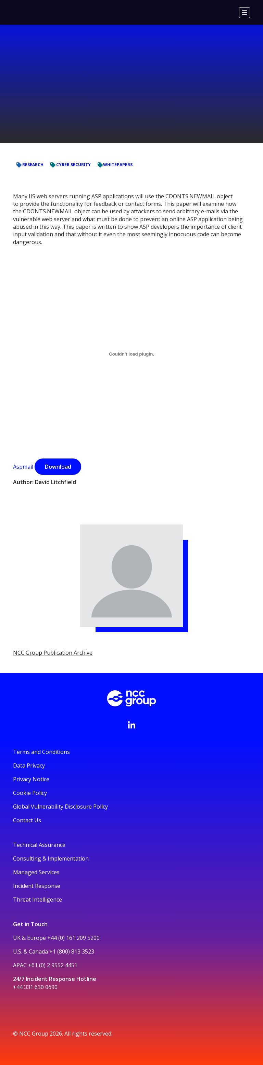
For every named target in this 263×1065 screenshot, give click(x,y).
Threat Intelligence (37, 899)
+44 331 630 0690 (35, 987)
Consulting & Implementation (51, 858)
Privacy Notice (31, 779)
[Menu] (244, 12)
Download (58, 466)
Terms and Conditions (41, 752)
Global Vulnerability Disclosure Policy (60, 806)
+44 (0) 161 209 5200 (73, 938)
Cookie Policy (30, 793)
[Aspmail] (131, 353)
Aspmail (23, 466)
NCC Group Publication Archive (52, 652)
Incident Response (36, 886)
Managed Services (36, 872)
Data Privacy (29, 765)
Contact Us (27, 820)
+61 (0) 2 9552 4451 (52, 965)
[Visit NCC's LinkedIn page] (131, 725)
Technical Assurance (39, 845)
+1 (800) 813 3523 (71, 951)
